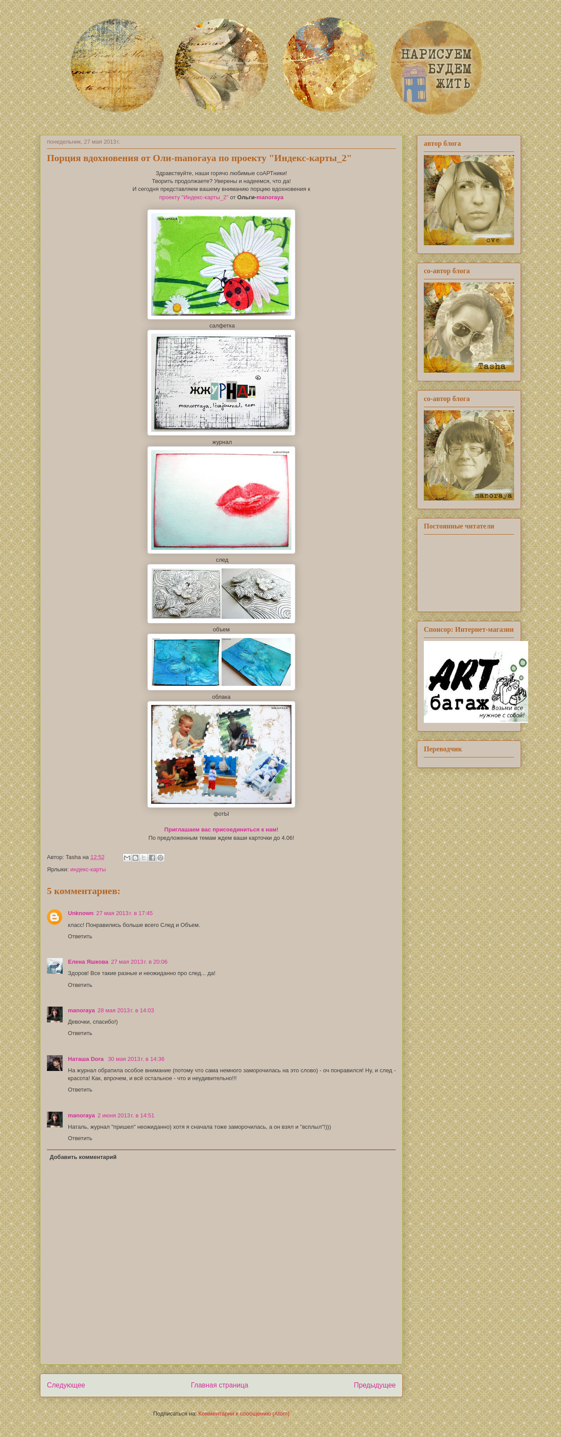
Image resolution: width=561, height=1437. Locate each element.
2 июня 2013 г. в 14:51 (125, 1115)
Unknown (81, 913)
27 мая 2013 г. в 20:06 (139, 961)
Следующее (66, 1385)
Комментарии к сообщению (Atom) (244, 1413)
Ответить (80, 936)
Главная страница (219, 1385)
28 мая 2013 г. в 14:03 (125, 1010)
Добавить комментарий (83, 1157)
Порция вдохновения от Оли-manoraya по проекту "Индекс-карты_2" (199, 157)
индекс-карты (88, 869)
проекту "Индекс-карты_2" (193, 197)
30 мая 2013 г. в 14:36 (136, 1059)
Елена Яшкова (88, 961)
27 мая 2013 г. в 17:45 (124, 913)
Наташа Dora (86, 1059)
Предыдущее (375, 1385)
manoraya (269, 197)
